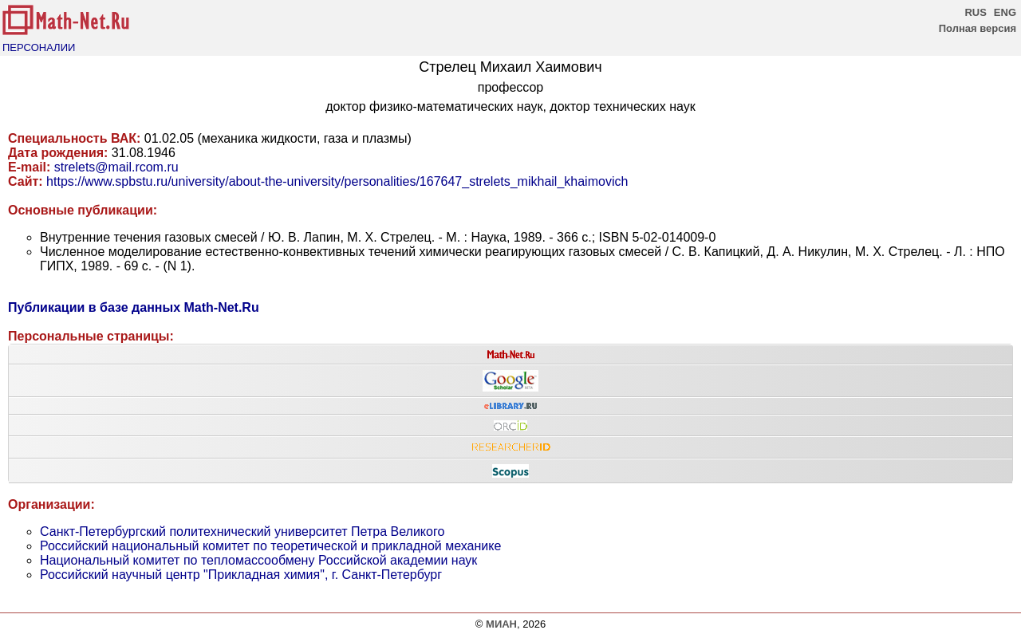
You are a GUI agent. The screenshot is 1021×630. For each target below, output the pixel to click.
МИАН (501, 624)
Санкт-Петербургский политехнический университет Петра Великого (242, 531)
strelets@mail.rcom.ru (116, 167)
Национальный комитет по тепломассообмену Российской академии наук (258, 560)
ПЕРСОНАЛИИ (38, 47)
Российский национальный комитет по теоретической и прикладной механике (270, 546)
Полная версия (977, 28)
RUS (975, 12)
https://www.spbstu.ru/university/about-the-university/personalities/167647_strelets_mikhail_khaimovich (337, 181)
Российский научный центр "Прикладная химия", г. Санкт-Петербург (241, 574)
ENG (1005, 12)
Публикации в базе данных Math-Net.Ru (133, 307)
